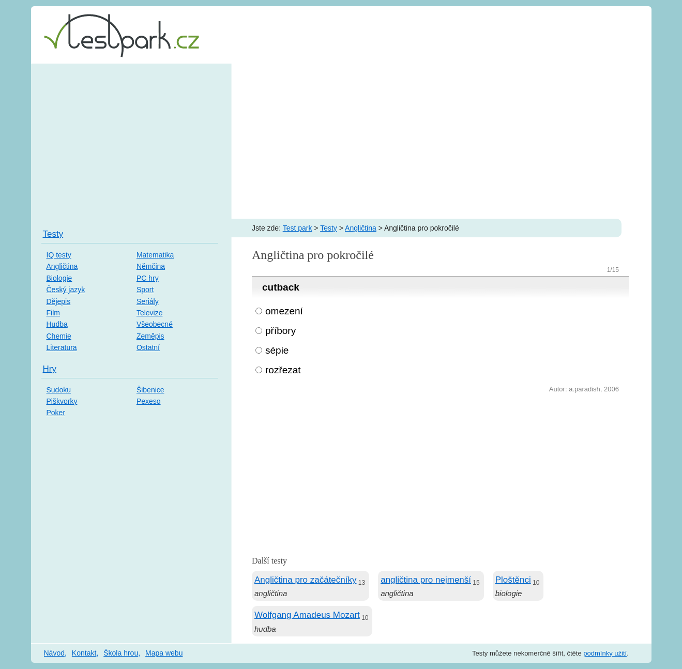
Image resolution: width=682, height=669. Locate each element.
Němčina (151, 266)
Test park (297, 228)
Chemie (59, 336)
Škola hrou (120, 653)
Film (53, 313)
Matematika (155, 255)
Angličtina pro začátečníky (305, 580)
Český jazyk (66, 289)
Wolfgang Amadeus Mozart (307, 615)
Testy (328, 228)
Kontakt (84, 653)
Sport (145, 289)
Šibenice (150, 390)
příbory (280, 330)
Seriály (148, 301)
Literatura (62, 347)
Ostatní (148, 347)
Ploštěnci (513, 580)
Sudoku (59, 390)
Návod (54, 653)
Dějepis (59, 301)
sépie (277, 350)
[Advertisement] (341, 141)
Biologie (59, 278)
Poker (56, 412)
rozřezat (283, 369)
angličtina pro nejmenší (426, 580)
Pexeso (149, 401)
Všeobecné (155, 324)
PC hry (148, 278)
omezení (284, 311)
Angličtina (360, 228)
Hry (49, 369)
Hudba (57, 324)
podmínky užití (605, 653)
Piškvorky (62, 401)
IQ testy (59, 255)
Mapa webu (164, 653)
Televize (150, 313)
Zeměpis (150, 336)
